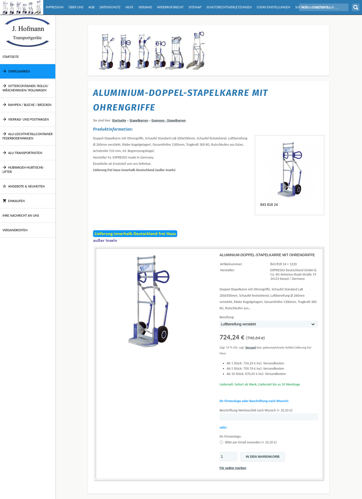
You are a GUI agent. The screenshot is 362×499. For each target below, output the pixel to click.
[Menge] (228, 456)
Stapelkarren (16, 71)
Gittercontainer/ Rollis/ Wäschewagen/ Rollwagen (25, 88)
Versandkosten (15, 230)
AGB (91, 7)
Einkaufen (14, 201)
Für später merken (233, 468)
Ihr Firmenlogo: (231, 436)
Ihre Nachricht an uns (21, 215)
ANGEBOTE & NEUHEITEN (24, 186)
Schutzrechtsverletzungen (229, 7)
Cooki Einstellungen (273, 7)
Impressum (55, 7)
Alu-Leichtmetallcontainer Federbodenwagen (28, 136)
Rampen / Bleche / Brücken (27, 105)
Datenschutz (110, 7)
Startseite (11, 57)
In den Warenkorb (263, 456)
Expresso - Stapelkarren (169, 120)
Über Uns (76, 7)
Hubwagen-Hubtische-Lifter (23, 169)
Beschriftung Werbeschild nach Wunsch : (256, 410)
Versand (145, 7)
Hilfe (129, 7)
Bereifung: (227, 317)
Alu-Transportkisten (22, 153)
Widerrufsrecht (170, 7)
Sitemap (195, 7)
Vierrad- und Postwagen (26, 119)
